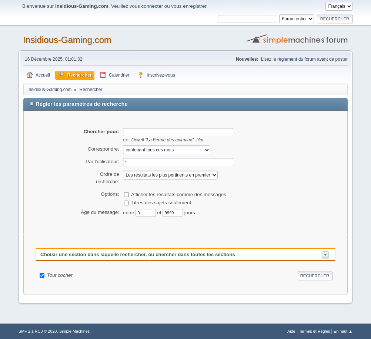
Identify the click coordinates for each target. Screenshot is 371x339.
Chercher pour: (101, 131)
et (160, 212)
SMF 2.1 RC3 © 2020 (38, 331)
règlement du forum (296, 59)
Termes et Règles (314, 331)
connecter (152, 6)
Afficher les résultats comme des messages (178, 194)
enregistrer (194, 6)
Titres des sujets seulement (161, 202)
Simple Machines (74, 331)
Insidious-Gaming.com (67, 40)
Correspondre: (103, 149)
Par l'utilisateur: (102, 161)
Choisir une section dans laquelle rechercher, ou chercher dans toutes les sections (137, 254)
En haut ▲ (343, 331)
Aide (291, 331)
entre (129, 212)
